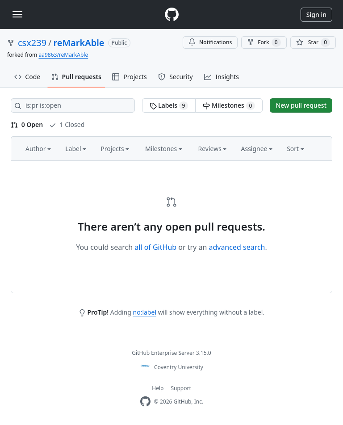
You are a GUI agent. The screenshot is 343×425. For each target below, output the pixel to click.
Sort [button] (295, 148)
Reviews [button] (212, 148)
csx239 (32, 43)
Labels (169, 105)
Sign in (316, 14)
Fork (263, 42)
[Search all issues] (73, 105)
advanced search (237, 247)
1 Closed (66, 124)
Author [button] (38, 148)
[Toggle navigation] (17, 14)
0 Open (27, 124)
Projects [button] (114, 148)
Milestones (229, 105)
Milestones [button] (163, 148)
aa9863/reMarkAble (63, 55)
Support (181, 388)
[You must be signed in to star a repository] (313, 42)
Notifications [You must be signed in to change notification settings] (210, 42)
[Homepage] (171, 14)
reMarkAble (79, 43)
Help (157, 388)
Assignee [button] (256, 148)
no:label (144, 312)
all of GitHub (155, 247)
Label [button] (75, 148)
